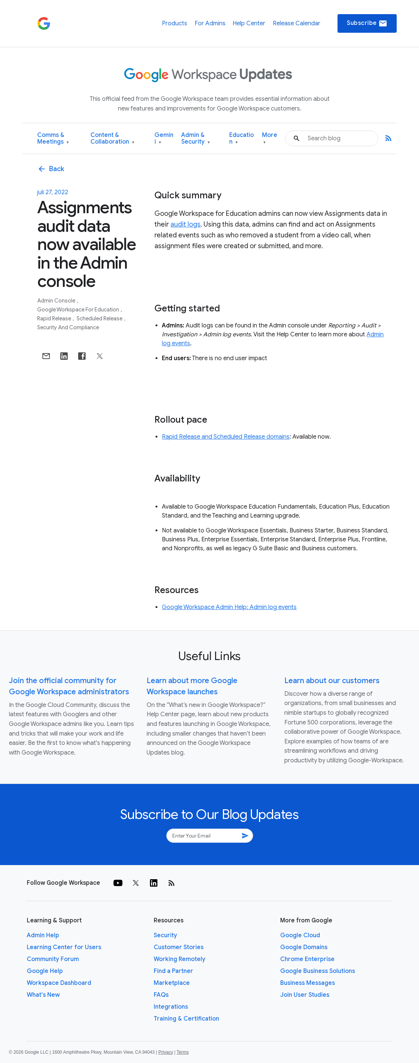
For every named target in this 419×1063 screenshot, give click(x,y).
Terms (182, 1052)
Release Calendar (296, 23)
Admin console (56, 300)
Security (165, 935)
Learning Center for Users (64, 947)
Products (174, 23)
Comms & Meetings (53, 138)
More (269, 138)
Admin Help (43, 935)
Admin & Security (195, 138)
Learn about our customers (332, 680)
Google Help (45, 971)
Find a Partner (173, 971)
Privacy (166, 1052)
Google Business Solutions (317, 971)
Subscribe (367, 23)
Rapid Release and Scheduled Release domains (226, 437)
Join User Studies (304, 995)
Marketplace (172, 983)
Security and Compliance (68, 327)
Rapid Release (54, 318)
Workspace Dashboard (59, 983)
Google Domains (303, 947)
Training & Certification (186, 1018)
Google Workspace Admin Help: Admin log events (229, 607)
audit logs (185, 224)
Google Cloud (300, 935)
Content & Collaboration (112, 138)
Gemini (163, 138)
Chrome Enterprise (307, 959)
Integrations (171, 1007)
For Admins (210, 23)
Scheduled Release (100, 318)
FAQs (161, 995)
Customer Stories (179, 947)
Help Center (249, 23)
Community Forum (53, 959)
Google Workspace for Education (78, 309)
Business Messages (307, 983)
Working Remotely (179, 959)
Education (241, 138)
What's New (43, 995)
